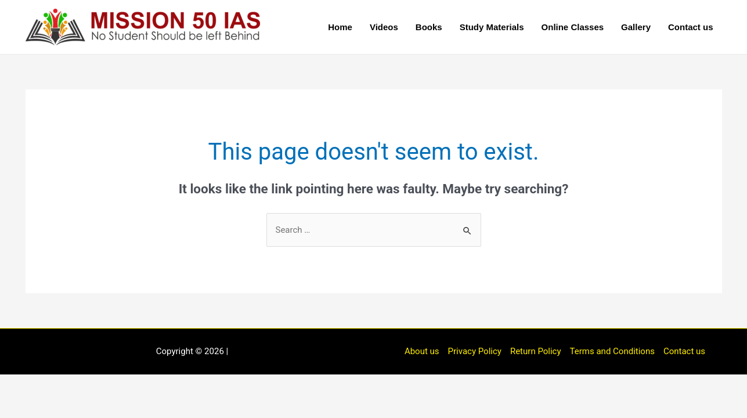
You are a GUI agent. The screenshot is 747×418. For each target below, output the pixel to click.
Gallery (636, 27)
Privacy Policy (474, 351)
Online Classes (573, 27)
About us (422, 351)
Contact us (690, 27)
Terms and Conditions (612, 351)
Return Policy (535, 351)
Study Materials (492, 27)
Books (429, 27)
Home (340, 27)
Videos (384, 27)
